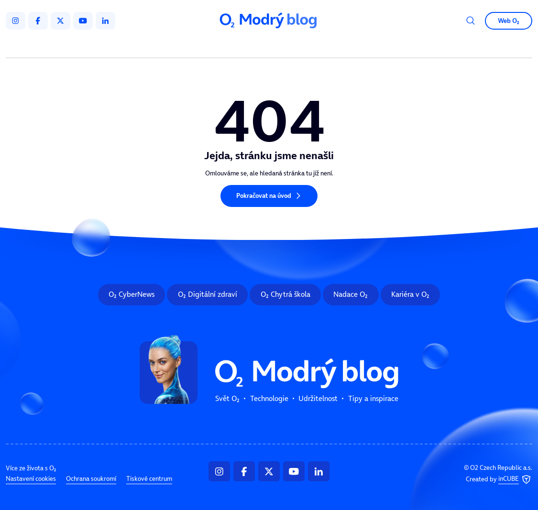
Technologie (227, 46)
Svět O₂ (175, 46)
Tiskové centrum (149, 479)
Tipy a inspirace (350, 46)
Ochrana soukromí (91, 479)
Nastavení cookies (31, 479)
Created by (499, 480)
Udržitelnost (285, 46)
